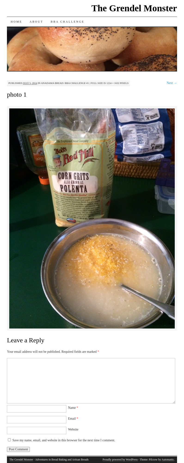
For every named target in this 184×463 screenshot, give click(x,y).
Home (16, 21)
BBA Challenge (67, 21)
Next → (172, 83)
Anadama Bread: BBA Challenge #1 (65, 83)
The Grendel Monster (134, 8)
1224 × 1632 (112, 83)
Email (73, 418)
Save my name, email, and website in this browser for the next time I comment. (63, 440)
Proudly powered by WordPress (120, 459)
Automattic (168, 459)
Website (73, 429)
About (36, 21)
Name (73, 407)
